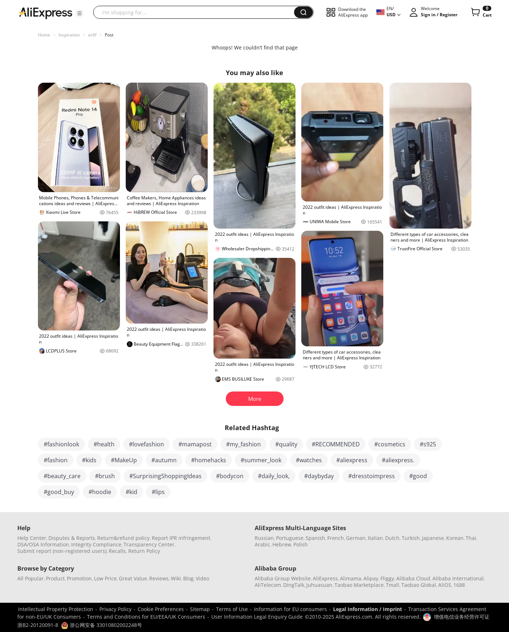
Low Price (105, 578)
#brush (105, 476)
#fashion (56, 460)
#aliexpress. (398, 460)
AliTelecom (268, 584)
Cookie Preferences (161, 609)
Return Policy (144, 550)
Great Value (133, 578)
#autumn (164, 460)
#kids (89, 460)
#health (104, 444)
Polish (300, 544)
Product (55, 578)
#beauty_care (62, 476)
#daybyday (319, 476)
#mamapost (195, 444)
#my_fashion (243, 444)
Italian (375, 537)
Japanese (433, 537)
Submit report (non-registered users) (62, 550)
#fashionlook (61, 444)
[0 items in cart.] (481, 12)
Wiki (176, 578)
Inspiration (69, 35)
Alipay (370, 578)
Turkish (411, 537)
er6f (92, 35)
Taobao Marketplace (359, 584)
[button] (79, 13)
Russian (264, 537)
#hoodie (100, 492)
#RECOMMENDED (336, 444)
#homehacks (208, 460)
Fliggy (387, 578)
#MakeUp (124, 460)
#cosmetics (389, 444)
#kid (131, 492)
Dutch (392, 537)
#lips (158, 492)
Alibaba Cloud (413, 578)
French (335, 537)
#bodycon (229, 476)
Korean (454, 537)
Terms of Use (232, 609)
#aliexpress (351, 460)
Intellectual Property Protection (55, 609)
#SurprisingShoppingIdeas (165, 476)
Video (202, 578)
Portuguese (289, 537)
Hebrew (281, 544)
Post (109, 35)
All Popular (30, 578)
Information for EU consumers (290, 609)
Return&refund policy (123, 537)
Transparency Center (149, 544)
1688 (459, 584)
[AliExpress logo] (45, 12)
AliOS (444, 584)
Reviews (159, 578)
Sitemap (200, 609)
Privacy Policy (115, 609)
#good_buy (59, 492)
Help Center (31, 537)
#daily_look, (274, 476)
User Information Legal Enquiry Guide (257, 616)
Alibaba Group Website (283, 578)
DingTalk (293, 584)
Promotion (79, 578)
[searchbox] (196, 12)
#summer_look (261, 460)
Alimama (350, 578)
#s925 (428, 444)
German (356, 537)
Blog (188, 578)
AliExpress (325, 578)
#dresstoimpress (371, 476)
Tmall (392, 584)
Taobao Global (418, 584)
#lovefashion (146, 444)
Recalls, (118, 550)
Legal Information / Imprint (367, 609)
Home (44, 35)
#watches (309, 460)
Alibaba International (458, 578)
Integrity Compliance (96, 544)
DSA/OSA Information (43, 544)
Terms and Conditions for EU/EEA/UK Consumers (146, 616)
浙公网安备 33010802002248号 (101, 625)
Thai (471, 537)
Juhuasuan (319, 584)
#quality (286, 444)
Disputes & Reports (71, 537)
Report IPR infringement (181, 537)
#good (418, 476)
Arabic (262, 544)
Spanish (315, 537)
